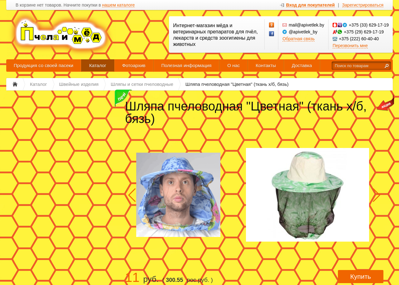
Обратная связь (298, 38)
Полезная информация (186, 65)
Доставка (302, 65)
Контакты (266, 65)
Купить (360, 276)
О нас (233, 65)
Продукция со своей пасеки (43, 65)
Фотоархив (134, 65)
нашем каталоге (118, 5)
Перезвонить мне (350, 45)
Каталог (97, 65)
